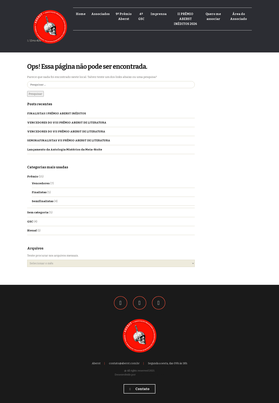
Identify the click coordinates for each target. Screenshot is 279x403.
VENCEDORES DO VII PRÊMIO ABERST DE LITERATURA (66, 131)
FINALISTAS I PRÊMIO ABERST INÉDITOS (56, 113)
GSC (30, 221)
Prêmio (32, 176)
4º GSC (141, 16)
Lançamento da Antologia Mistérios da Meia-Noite (64, 149)
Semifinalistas (42, 201)
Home (81, 14)
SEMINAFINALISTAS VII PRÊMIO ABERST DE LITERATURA (68, 140)
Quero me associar (213, 16)
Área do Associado (238, 16)
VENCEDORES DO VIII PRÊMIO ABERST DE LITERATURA (66, 122)
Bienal (32, 230)
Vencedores (41, 183)
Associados (100, 14)
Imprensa (159, 14)
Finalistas (39, 192)
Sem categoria (37, 212)
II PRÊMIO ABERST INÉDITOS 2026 (185, 19)
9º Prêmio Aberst (124, 16)
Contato (139, 389)
